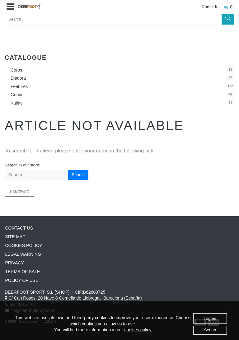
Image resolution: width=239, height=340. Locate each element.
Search (78, 174)
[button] (10, 7)
